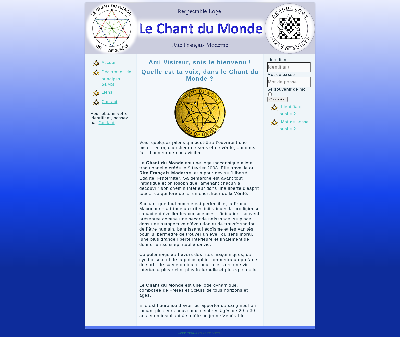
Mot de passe (281, 74)
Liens (107, 92)
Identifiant (277, 60)
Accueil (109, 62)
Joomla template (187, 333)
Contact (109, 102)
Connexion (277, 99)
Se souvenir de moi (287, 89)
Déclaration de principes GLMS (116, 78)
